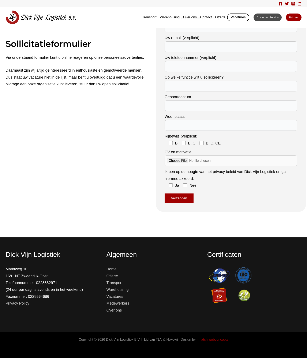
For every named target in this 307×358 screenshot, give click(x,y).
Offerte (220, 17)
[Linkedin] (299, 4)
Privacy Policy (17, 303)
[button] (268, 17)
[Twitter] (287, 4)
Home (111, 269)
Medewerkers (117, 303)
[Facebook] (280, 4)
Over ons (190, 17)
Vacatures (238, 17)
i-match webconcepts (212, 339)
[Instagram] (293, 4)
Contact (206, 17)
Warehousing (170, 17)
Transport (149, 17)
